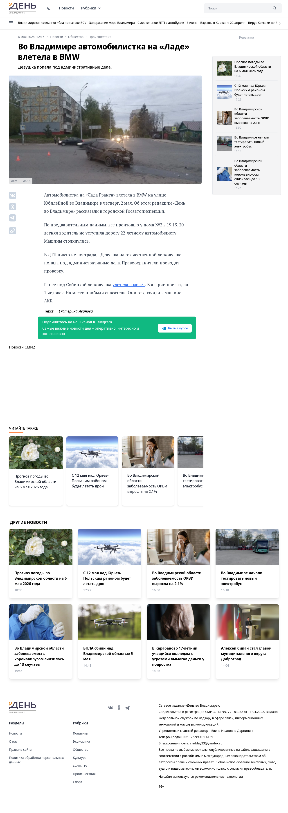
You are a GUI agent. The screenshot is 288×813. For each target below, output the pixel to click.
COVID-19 (80, 766)
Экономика (81, 741)
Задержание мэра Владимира (112, 22)
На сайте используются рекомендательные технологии (201, 776)
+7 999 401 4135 (201, 737)
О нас (13, 741)
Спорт (77, 782)
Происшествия (84, 774)
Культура (79, 757)
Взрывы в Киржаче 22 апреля (222, 22)
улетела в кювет (128, 284)
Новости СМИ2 (22, 347)
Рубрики (91, 8)
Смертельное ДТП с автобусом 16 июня (167, 22)
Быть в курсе (175, 328)
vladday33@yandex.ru (206, 743)
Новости (66, 8)
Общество (80, 749)
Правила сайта (20, 749)
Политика (80, 733)
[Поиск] (236, 8)
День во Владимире (23, 8)
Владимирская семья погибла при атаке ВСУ (52, 22)
